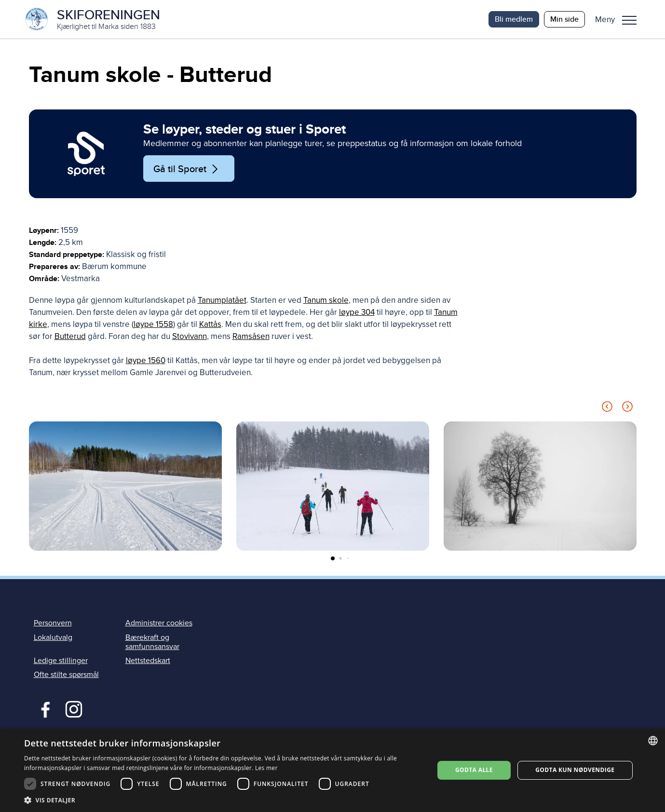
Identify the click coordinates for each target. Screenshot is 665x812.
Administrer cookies (158, 623)
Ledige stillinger (61, 660)
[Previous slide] (607, 408)
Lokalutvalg (53, 637)
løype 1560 (145, 361)
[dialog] (332, 770)
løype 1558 (153, 325)
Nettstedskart (147, 660)
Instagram (73, 708)
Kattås (210, 325)
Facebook (43, 708)
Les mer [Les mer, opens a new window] (266, 768)
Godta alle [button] (474, 770)
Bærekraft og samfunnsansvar (152, 642)
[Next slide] (627, 408)
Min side (564, 19)
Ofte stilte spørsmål (66, 674)
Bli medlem (514, 19)
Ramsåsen (251, 337)
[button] (619, 19)
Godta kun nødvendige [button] (574, 770)
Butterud (70, 337)
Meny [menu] (629, 20)
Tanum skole (326, 301)
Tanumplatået (222, 301)
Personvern (53, 623)
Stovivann (189, 337)
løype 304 (357, 313)
